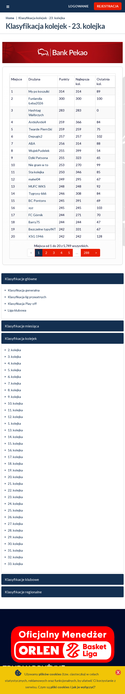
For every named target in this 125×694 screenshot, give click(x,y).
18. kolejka (15, 450)
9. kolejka (14, 383)
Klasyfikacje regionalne (23, 578)
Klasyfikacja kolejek (21, 324)
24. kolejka (15, 490)
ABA (29, 130)
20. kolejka (15, 463)
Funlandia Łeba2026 (40, 94)
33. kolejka (15, 550)
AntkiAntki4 (34, 108)
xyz (28, 194)
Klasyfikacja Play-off (22, 290)
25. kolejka (15, 496)
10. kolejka (15, 389)
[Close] (118, 672)
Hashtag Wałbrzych (40, 101)
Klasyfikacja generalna (24, 276)
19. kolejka (15, 456)
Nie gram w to (35, 151)
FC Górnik (33, 201)
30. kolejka (15, 530)
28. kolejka (15, 516)
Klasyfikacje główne (21, 265)
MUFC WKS (34, 172)
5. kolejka (14, 356)
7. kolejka (14, 369)
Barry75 (31, 208)
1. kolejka (14, 410)
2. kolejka (14, 336)
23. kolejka (15, 483)
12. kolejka (15, 403)
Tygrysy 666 (34, 180)
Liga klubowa (17, 296)
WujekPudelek (36, 137)
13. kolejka (15, 416)
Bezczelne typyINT (39, 215)
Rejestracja (108, 6)
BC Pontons (34, 187)
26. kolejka (15, 503)
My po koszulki (36, 87)
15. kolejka (15, 430)
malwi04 (31, 165)
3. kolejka (14, 343)
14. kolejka (15, 423)
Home (10, 18)
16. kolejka (15, 436)
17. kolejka (15, 443)
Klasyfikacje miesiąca (22, 312)
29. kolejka (15, 523)
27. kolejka (15, 510)
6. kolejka (14, 363)
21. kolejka (15, 470)
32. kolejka (15, 543)
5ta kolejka (33, 158)
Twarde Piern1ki (37, 115)
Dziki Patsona (35, 144)
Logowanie (78, 6)
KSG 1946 (33, 222)
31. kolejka (15, 536)
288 (86, 239)
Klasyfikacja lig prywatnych (27, 283)
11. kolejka (15, 396)
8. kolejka (14, 376)
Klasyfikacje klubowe (22, 565)
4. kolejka (14, 349)
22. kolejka (15, 476)
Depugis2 (32, 122)
